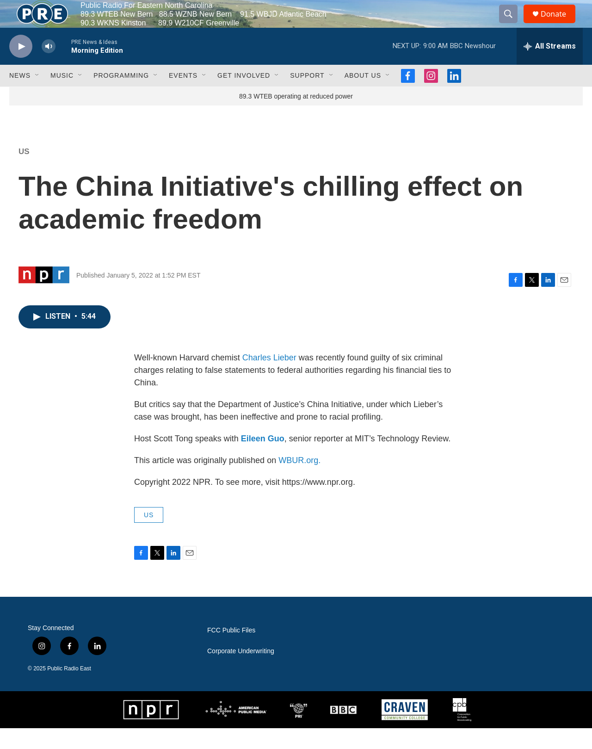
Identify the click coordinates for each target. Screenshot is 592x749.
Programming (121, 96)
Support (307, 96)
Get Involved (243, 96)
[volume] (48, 67)
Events (183, 96)
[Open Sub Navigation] (37, 96)
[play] (20, 67)
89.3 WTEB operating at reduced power (296, 117)
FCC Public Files (231, 651)
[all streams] (550, 67)
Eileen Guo (262, 459)
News (20, 96)
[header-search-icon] (512, 24)
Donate (559, 24)
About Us (363, 96)
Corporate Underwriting (240, 672)
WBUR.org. (299, 481)
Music (62, 96)
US (24, 172)
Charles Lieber (269, 378)
